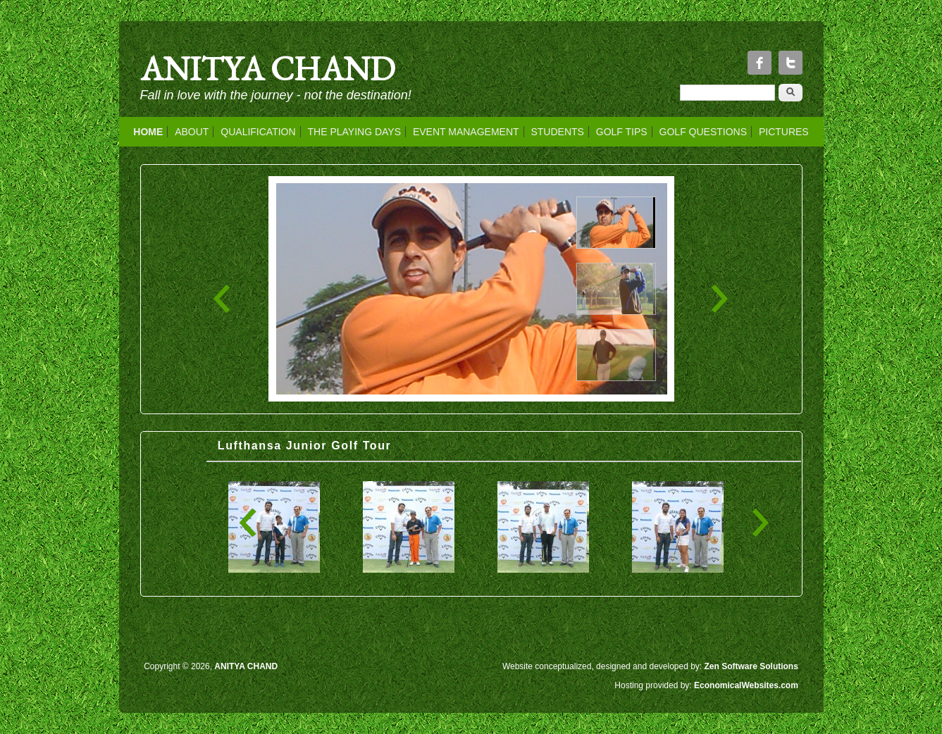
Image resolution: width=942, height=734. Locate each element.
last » (760, 523)
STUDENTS (557, 131)
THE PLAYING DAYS (355, 131)
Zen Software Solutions (751, 666)
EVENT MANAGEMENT (466, 131)
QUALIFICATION (258, 131)
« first (248, 523)
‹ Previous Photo (221, 299)
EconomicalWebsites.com (746, 685)
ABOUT (192, 131)
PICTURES (784, 131)
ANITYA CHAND (267, 68)
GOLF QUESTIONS (703, 131)
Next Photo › (719, 299)
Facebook (759, 63)
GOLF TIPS (621, 131)
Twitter (790, 63)
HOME (148, 131)
